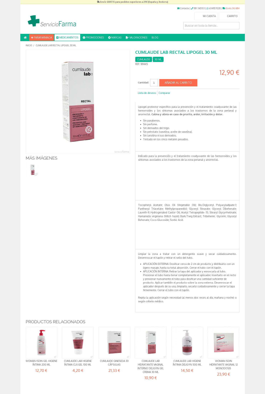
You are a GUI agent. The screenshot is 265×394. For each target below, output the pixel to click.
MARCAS (115, 37)
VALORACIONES (136, 37)
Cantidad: (143, 82)
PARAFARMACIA (41, 37)
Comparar (164, 92)
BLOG (155, 37)
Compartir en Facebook (141, 98)
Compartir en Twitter (148, 98)
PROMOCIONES (93, 37)
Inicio (29, 45)
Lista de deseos (147, 92)
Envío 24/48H (231, 8)
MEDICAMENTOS (67, 37)
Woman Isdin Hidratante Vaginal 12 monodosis (223, 364)
